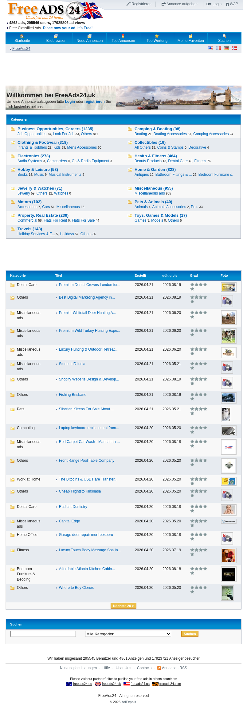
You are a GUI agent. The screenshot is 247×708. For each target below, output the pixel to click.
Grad (194, 275)
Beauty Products (148, 161)
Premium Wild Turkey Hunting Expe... (89, 330)
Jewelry (24, 193)
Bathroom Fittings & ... (173, 174)
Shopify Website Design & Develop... (89, 379)
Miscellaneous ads (150, 193)
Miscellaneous (68, 207)
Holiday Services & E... (36, 234)
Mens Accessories (82, 147)
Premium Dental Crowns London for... (89, 285)
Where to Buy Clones (76, 587)
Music (39, 174)
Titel (58, 275)
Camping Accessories (211, 134)
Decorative (197, 147)
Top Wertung (157, 38)
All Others (143, 147)
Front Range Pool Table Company (87, 460)
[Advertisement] (173, 21)
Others (86, 134)
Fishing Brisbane (72, 394)
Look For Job (63, 134)
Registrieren (141, 4)
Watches (61, 193)
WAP (234, 4)
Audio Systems (30, 161)
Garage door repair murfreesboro (86, 535)
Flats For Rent (55, 220)
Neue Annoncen (89, 38)
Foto (224, 275)
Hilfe (106, 668)
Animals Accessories (169, 207)
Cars (46, 207)
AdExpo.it (129, 702)
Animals (141, 207)
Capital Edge (69, 521)
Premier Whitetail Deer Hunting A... (87, 313)
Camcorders (57, 161)
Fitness (200, 161)
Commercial (27, 220)
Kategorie (18, 275)
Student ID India (72, 364)
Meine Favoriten (191, 38)
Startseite (22, 38)
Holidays (67, 234)
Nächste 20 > (123, 606)
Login (217, 4)
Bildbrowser (56, 38)
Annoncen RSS (174, 668)
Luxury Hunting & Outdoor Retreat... (88, 349)
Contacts (144, 668)
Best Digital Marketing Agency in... (87, 297)
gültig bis (169, 275)
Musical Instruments (65, 174)
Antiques (142, 174)
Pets (194, 207)
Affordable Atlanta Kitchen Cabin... (87, 569)
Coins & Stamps (170, 147)
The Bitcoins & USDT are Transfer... (88, 479)
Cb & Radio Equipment (90, 161)
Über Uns (123, 668)
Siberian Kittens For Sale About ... (86, 409)
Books (23, 174)
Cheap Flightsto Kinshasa (80, 491)
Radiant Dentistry (73, 507)
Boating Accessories (170, 134)
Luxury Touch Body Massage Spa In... (90, 550)
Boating (141, 134)
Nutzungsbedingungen (78, 668)
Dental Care (178, 161)
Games (141, 220)
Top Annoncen (123, 38)
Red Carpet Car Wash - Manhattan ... (89, 442)
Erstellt (140, 275)
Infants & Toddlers (32, 147)
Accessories (27, 207)
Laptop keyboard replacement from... (89, 428)
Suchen (224, 38)
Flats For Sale (83, 220)
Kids (57, 147)
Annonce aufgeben (182, 4)
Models (157, 220)
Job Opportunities (32, 134)
